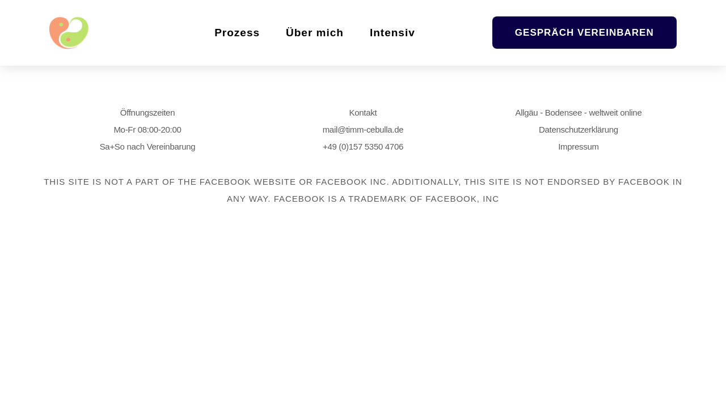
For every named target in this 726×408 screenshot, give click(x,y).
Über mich (315, 33)
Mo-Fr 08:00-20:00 (147, 129)
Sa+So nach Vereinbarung (148, 146)
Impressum (578, 146)
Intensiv (392, 33)
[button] (584, 32)
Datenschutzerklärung (578, 129)
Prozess (237, 33)
